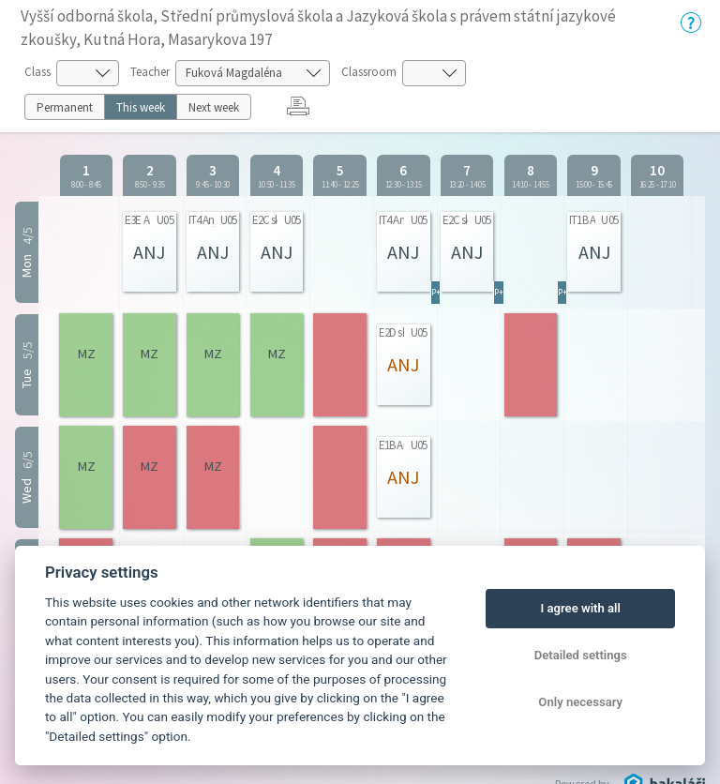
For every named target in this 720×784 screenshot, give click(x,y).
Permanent (65, 107)
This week (140, 107)
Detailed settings (580, 655)
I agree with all (580, 608)
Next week (213, 107)
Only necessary (580, 702)
